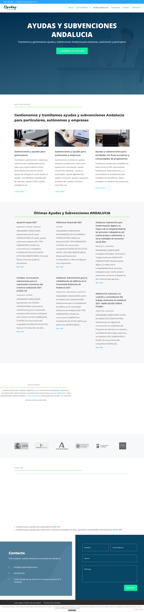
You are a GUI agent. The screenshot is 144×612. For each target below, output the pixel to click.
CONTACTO (136, 8)
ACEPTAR (72, 610)
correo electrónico (33, 396)
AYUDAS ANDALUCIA (100, 8)
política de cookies (135, 607)
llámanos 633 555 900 (72, 51)
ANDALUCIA (60, 292)
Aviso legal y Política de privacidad (27, 603)
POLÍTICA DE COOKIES (52, 603)
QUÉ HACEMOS (82, 8)
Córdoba (29, 227)
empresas (37, 227)
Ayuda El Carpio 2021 (27, 222)
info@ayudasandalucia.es (25, 567)
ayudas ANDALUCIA (58, 393)
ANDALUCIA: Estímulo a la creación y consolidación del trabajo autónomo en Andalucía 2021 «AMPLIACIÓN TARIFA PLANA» (111, 300)
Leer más (19, 191)
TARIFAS (126, 8)
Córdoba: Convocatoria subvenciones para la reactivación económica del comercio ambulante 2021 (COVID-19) (30, 284)
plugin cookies (138, 609)
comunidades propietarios (76, 292)
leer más (20, 267)
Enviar (130, 588)
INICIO (71, 8)
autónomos (21, 227)
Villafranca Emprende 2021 (69, 222)
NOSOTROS (115, 8)
